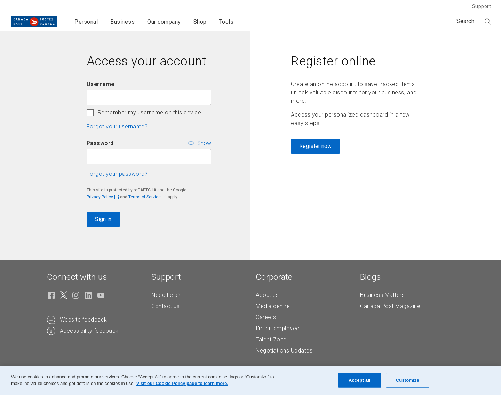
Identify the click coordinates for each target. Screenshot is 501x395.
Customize (407, 380)
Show (204, 143)
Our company (164, 21)
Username (100, 84)
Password (100, 143)
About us (267, 295)
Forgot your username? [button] (117, 126)
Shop (200, 21)
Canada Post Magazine (390, 306)
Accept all (360, 380)
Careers (266, 317)
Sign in (103, 219)
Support (481, 6)
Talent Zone (271, 339)
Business (122, 21)
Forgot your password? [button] (117, 174)
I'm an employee (278, 328)
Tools (226, 21)
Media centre (273, 306)
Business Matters (382, 295)
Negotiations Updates (284, 350)
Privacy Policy (100, 197)
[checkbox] (90, 112)
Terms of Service (144, 197)
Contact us (165, 306)
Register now (315, 146)
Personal (86, 21)
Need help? (166, 295)
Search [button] (465, 21)
